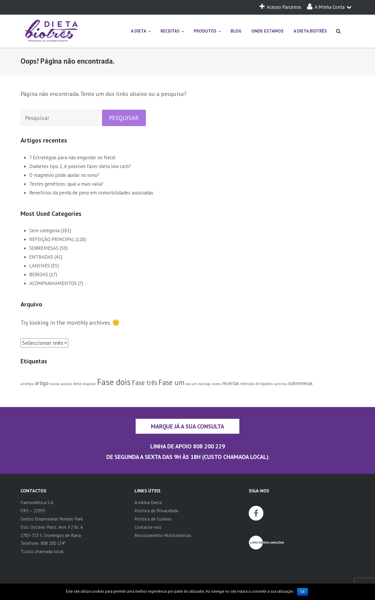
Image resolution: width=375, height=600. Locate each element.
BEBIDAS (38, 274)
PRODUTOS (205, 31)
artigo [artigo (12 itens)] (42, 383)
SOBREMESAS (44, 248)
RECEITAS (170, 31)
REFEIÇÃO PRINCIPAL (51, 239)
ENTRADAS (41, 257)
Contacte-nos (147, 527)
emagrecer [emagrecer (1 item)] (89, 384)
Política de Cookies (153, 519)
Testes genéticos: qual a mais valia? (66, 184)
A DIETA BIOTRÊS (310, 31)
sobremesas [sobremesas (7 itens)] (300, 383)
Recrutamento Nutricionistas (162, 535)
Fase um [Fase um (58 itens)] (171, 382)
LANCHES (39, 265)
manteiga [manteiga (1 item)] (204, 384)
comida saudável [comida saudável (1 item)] (61, 384)
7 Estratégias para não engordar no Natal (72, 157)
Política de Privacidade (156, 510)
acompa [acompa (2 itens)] (27, 383)
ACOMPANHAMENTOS (53, 283)
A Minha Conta (329, 7)
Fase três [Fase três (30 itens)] (144, 382)
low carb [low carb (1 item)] (191, 384)
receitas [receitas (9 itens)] (230, 383)
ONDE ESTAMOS (267, 31)
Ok (302, 592)
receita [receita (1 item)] (216, 384)
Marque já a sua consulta (187, 426)
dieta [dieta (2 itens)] (77, 383)
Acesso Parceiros (280, 7)
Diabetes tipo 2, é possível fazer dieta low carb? (80, 166)
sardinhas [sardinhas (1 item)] (280, 384)
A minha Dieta (148, 502)
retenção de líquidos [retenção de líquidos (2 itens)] (256, 383)
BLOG (236, 31)
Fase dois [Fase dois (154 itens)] (114, 381)
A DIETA (138, 31)
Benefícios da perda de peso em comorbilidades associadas (91, 192)
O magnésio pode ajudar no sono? (64, 175)
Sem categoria (44, 230)
